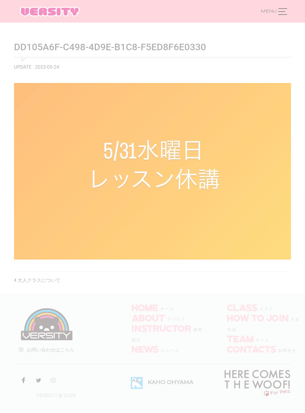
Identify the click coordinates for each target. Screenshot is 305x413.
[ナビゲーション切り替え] (282, 11)
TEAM (245, 338)
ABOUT (153, 317)
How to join (263, 317)
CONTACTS (256, 348)
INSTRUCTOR (167, 328)
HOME (150, 307)
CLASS (247, 307)
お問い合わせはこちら (45, 350)
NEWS (150, 348)
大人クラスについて (37, 280)
